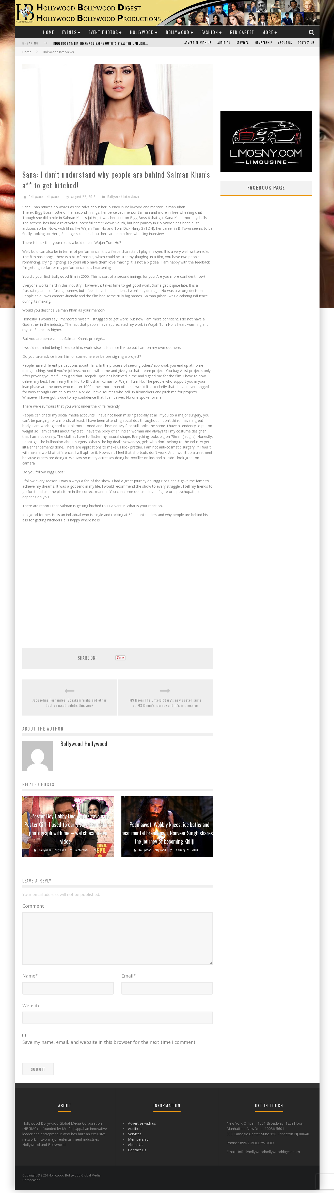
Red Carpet (242, 32)
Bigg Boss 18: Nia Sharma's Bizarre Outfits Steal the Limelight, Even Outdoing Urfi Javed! (120, 43)
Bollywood (177, 32)
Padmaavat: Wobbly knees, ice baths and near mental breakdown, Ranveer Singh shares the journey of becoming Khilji (167, 832)
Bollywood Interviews (123, 196)
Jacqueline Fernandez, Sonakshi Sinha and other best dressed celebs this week (70, 702)
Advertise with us (197, 43)
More (267, 32)
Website (31, 1008)
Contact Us (306, 43)
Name (30, 979)
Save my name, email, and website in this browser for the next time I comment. (109, 1045)
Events (69, 32)
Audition (223, 43)
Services (242, 43)
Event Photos (103, 32)
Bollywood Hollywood (44, 196)
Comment (33, 906)
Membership (263, 43)
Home (48, 32)
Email (128, 979)
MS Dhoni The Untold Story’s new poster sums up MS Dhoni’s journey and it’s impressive (165, 702)
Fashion (209, 32)
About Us (285, 43)
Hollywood (142, 32)
